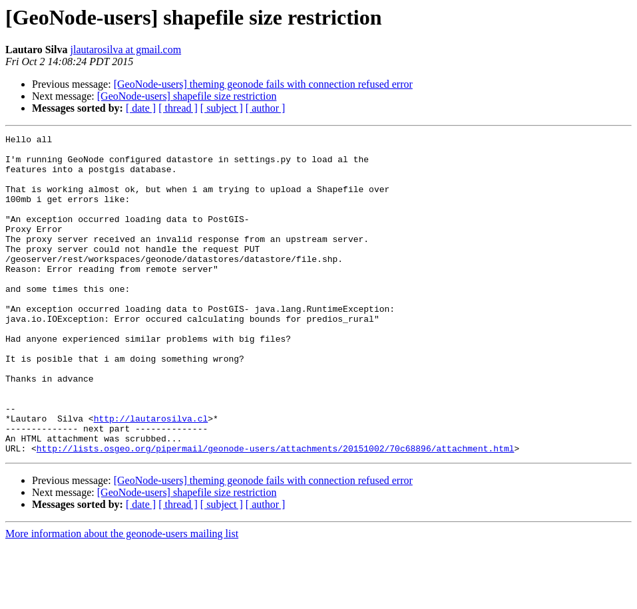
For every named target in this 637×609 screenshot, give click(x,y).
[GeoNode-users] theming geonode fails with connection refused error (263, 84)
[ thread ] (178, 108)
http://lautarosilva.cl (151, 476)
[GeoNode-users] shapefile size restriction (187, 96)
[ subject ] (221, 108)
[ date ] (141, 108)
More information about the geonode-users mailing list (121, 597)
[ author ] (266, 108)
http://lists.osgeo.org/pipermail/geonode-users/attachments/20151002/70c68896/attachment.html (276, 512)
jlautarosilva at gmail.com (126, 49)
